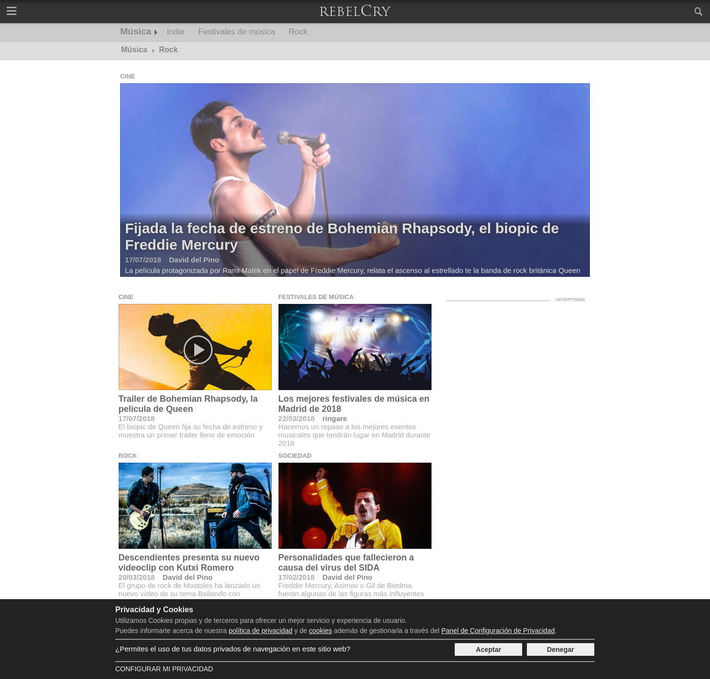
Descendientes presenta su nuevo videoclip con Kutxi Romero (189, 563)
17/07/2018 (137, 418)
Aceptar (488, 649)
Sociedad (295, 455)
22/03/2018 (296, 418)
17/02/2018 (296, 577)
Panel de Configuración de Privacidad (498, 630)
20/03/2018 (137, 577)
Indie (176, 31)
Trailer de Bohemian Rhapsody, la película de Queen (188, 404)
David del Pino (188, 577)
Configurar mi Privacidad (164, 669)
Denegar (560, 649)
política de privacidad (261, 630)
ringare (335, 418)
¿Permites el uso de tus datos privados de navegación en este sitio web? (232, 649)
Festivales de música (236, 31)
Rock (298, 31)
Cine (127, 76)
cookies (320, 630)
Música (135, 31)
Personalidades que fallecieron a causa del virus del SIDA (346, 563)
